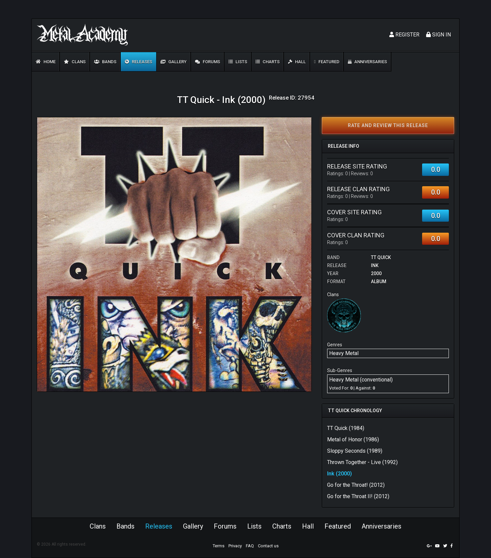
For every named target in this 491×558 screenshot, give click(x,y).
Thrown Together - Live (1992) (362, 462)
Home (46, 61)
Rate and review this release (388, 125)
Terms (218, 545)
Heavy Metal (344, 353)
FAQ (250, 545)
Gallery (174, 61)
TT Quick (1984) (345, 428)
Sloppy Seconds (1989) (354, 451)
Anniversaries (367, 61)
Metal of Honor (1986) (353, 439)
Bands (105, 61)
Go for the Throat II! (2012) (358, 496)
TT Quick (381, 257)
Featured (326, 61)
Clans (75, 61)
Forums (207, 61)
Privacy (235, 545)
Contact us (268, 545)
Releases (138, 61)
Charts (268, 61)
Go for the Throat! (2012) (356, 485)
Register (404, 34)
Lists (237, 61)
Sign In (438, 34)
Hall (297, 61)
